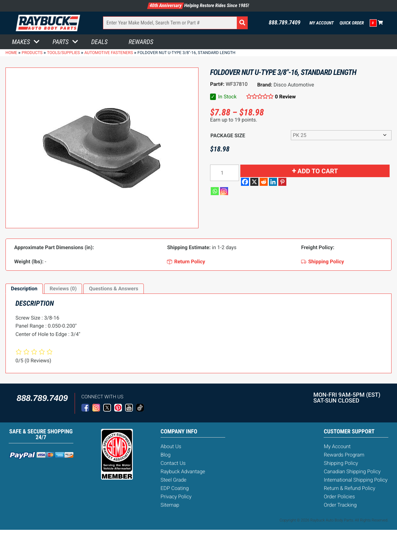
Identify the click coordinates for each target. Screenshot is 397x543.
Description (24, 288)
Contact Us (173, 463)
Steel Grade (173, 480)
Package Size (227, 135)
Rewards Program (344, 455)
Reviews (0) (63, 288)
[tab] (24, 289)
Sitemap (170, 505)
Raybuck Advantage (183, 471)
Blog (166, 455)
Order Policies (339, 496)
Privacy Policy (176, 496)
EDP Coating (175, 488)
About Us (171, 446)
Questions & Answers (113, 288)
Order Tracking (340, 505)
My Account (321, 23)
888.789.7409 (284, 23)
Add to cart (318, 171)
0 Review (285, 97)
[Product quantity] (224, 173)
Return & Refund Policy (349, 488)
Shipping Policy (341, 463)
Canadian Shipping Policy (352, 471)
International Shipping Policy (355, 480)
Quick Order (351, 23)
